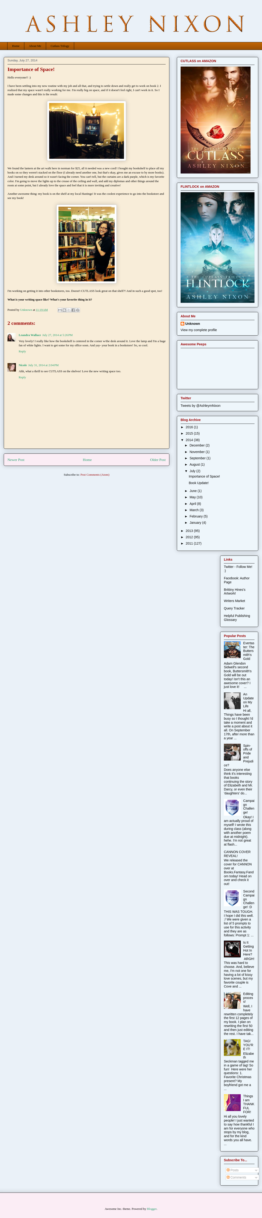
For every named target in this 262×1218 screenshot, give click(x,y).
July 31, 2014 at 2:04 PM (43, 365)
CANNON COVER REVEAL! (237, 854)
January (195, 522)
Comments (236, 1177)
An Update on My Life (248, 700)
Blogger (151, 1209)
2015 (190, 433)
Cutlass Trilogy (60, 46)
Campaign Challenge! (249, 806)
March (194, 510)
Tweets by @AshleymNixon (201, 405)
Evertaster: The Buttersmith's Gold (249, 651)
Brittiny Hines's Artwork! (234, 591)
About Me (35, 46)
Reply (22, 351)
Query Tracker (234, 608)
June (193, 491)
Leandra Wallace (30, 335)
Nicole (23, 365)
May (192, 497)
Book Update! (199, 483)
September (197, 458)
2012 (190, 537)
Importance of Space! (204, 476)
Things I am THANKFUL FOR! (248, 1104)
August (194, 464)
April (193, 504)
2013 (190, 531)
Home (16, 46)
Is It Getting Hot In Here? (248, 948)
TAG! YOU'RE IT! (248, 1045)
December (197, 445)
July (192, 471)
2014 (190, 440)
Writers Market (234, 601)
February (196, 516)
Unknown (192, 324)
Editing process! (248, 998)
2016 (190, 427)
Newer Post (15, 460)
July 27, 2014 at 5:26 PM (57, 335)
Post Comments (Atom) (94, 474)
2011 (190, 543)
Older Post (158, 460)
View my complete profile (199, 330)
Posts (233, 1170)
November (197, 452)
